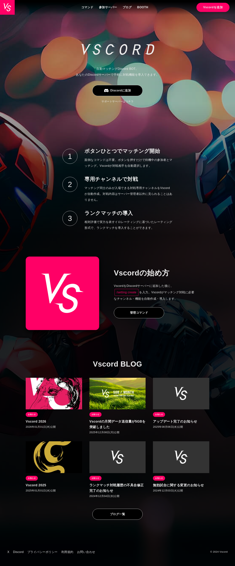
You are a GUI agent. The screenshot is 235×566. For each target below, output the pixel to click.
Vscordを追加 (213, 7)
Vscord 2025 (36, 485)
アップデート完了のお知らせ (175, 421)
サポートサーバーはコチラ (117, 101)
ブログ (127, 7)
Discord (18, 552)
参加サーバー (108, 7)
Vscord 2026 (36, 421)
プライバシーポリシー (42, 552)
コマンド (87, 7)
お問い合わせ (86, 552)
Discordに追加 (117, 90)
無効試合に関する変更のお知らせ (178, 485)
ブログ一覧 (117, 514)
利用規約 (67, 552)
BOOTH (142, 7)
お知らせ (32, 414)
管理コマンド (140, 312)
